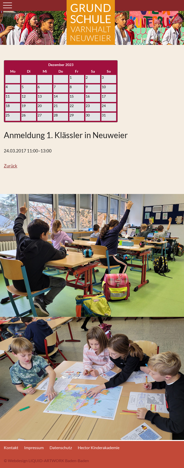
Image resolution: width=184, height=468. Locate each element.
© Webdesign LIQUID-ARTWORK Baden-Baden (46, 460)
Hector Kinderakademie (98, 447)
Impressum (34, 447)
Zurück (10, 165)
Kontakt (11, 447)
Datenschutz (61, 447)
